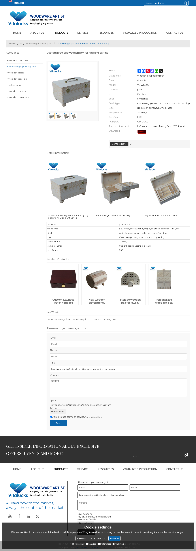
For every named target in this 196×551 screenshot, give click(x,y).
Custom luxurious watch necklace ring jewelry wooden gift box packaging (63, 301)
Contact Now (119, 143)
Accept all (114, 538)
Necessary (78, 544)
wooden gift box (81, 319)
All (21, 43)
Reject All (81, 538)
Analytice (91, 544)
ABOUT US (37, 32)
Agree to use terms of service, (76, 417)
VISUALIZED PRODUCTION (140, 32)
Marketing (118, 544)
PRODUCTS (60, 32)
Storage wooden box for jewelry (130, 301)
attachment (57, 411)
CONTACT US (174, 32)
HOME (17, 32)
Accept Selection (97, 538)
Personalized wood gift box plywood (164, 301)
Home (12, 43)
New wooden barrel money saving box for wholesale (97, 301)
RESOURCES (106, 32)
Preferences (104, 544)
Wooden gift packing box (39, 43)
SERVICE (82, 32)
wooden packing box (105, 319)
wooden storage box (59, 319)
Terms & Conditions (93, 417)
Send (58, 423)
